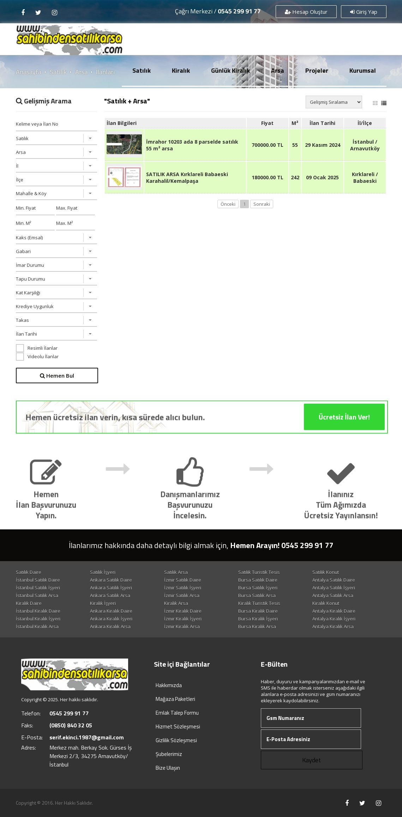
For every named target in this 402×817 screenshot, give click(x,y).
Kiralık (181, 70)
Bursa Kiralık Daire (258, 611)
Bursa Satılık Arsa (257, 595)
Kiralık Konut (325, 603)
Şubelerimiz (169, 754)
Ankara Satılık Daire (111, 580)
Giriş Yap (363, 11)
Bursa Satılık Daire (257, 580)
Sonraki (261, 204)
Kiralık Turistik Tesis (259, 603)
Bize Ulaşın (168, 768)
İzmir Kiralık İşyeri (183, 618)
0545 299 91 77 (239, 11)
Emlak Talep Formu (177, 713)
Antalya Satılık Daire (333, 580)
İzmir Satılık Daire (182, 580)
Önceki (228, 204)
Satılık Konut (325, 572)
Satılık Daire (28, 572)
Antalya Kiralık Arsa (333, 626)
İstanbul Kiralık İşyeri (38, 618)
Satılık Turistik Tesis (259, 572)
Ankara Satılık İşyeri (111, 587)
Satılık (141, 70)
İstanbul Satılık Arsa (37, 595)
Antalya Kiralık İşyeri (333, 618)
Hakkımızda (169, 685)
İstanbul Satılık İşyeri (38, 587)
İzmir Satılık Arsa (181, 595)
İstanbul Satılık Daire (38, 580)
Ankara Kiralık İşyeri (111, 618)
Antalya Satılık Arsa (332, 595)
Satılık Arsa (176, 572)
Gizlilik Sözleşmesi (176, 740)
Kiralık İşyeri (103, 603)
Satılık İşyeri (102, 572)
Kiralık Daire (29, 603)
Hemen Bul (57, 375)
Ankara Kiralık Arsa (110, 626)
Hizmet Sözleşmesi (178, 726)
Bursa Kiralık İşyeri (258, 618)
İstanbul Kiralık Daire (38, 611)
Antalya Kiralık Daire (333, 611)
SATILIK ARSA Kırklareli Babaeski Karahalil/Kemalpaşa (187, 177)
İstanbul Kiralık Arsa (37, 626)
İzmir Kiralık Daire (183, 611)
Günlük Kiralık (230, 70)
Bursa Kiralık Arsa (257, 626)
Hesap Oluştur (306, 11)
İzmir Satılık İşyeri (182, 587)
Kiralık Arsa (176, 603)
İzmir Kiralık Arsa (182, 626)
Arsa (277, 70)
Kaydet (311, 760)
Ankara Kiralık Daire (111, 611)
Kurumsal (362, 70)
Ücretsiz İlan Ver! (344, 426)
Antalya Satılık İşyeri (333, 587)
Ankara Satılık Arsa (110, 595)
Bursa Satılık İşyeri (257, 587)
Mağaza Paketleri (175, 699)
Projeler (316, 70)
